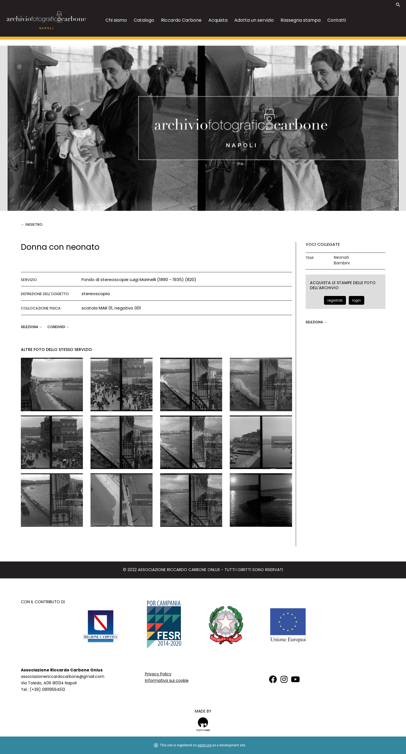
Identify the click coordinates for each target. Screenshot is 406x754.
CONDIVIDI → (58, 326)
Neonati (341, 257)
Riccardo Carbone (181, 20)
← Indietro (32, 224)
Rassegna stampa (301, 20)
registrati (335, 300)
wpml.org (204, 745)
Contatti (336, 20)
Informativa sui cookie (167, 680)
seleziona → (32, 326)
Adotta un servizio (254, 20)
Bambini (342, 263)
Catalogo (144, 20)
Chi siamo (116, 20)
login (356, 300)
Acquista (218, 20)
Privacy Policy (158, 674)
